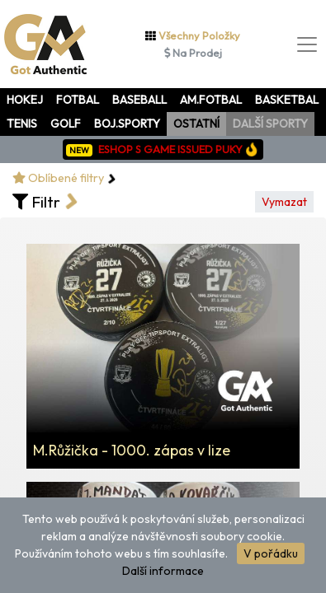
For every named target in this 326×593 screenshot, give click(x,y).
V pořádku (270, 553)
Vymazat (284, 201)
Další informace (163, 570)
